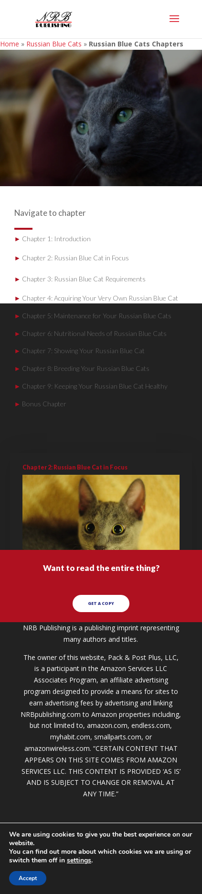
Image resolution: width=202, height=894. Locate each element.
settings (79, 860)
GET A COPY (101, 604)
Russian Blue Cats (54, 43)
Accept (28, 878)
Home (9, 43)
